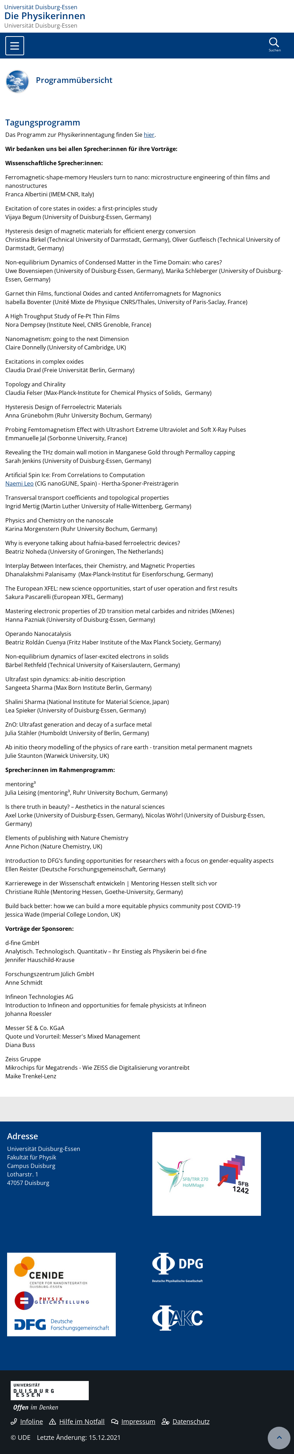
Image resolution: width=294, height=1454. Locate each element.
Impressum (133, 1421)
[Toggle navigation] (14, 45)
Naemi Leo (19, 483)
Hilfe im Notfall (77, 1421)
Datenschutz (185, 1421)
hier (149, 135)
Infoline (27, 1421)
